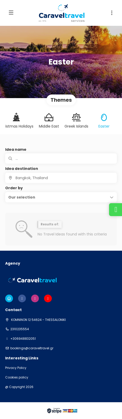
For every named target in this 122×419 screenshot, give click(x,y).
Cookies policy (16, 377)
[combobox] (61, 178)
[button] (61, 197)
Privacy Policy (15, 368)
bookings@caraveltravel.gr (31, 348)
